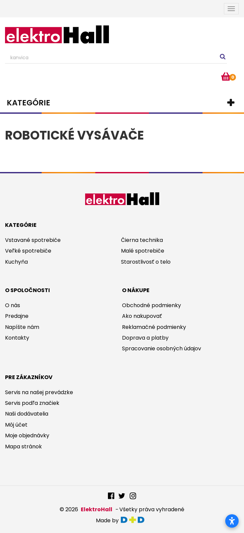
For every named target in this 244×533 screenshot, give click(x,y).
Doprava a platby (145, 338)
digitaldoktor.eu (134, 520)
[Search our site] (116, 58)
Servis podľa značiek (32, 403)
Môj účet (16, 425)
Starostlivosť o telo (146, 262)
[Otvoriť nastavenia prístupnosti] (232, 521)
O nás (12, 305)
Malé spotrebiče (142, 251)
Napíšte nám (22, 327)
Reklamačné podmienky (154, 327)
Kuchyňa (16, 262)
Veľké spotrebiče (28, 251)
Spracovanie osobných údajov (161, 348)
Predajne (16, 316)
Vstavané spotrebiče (33, 240)
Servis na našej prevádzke (39, 392)
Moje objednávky (27, 435)
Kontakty (17, 338)
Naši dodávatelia (26, 414)
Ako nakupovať (142, 316)
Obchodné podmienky (151, 305)
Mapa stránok (23, 446)
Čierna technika (142, 240)
